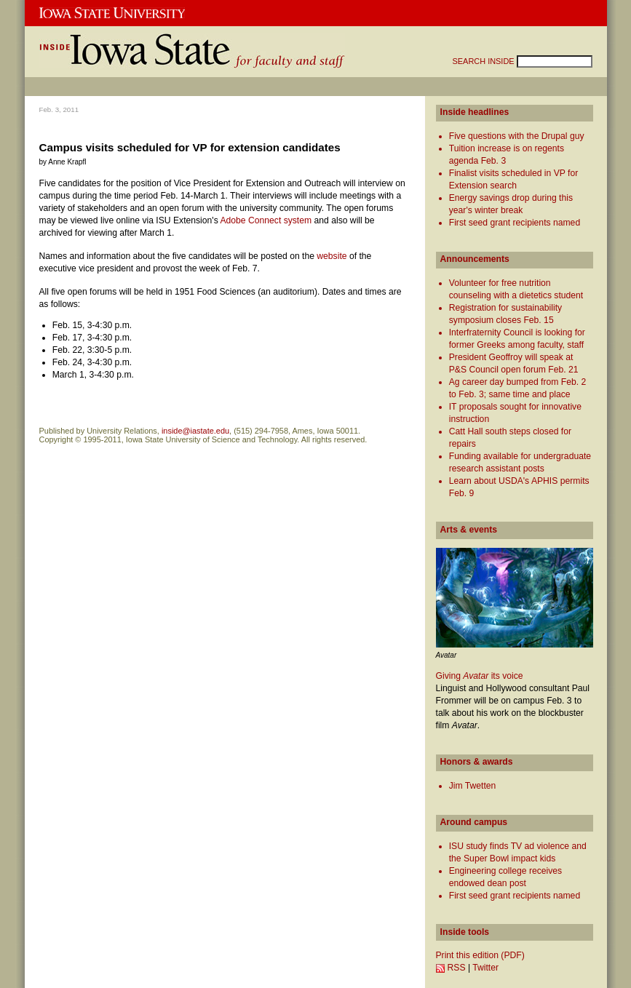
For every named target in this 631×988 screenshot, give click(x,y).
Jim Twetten (472, 786)
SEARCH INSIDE (485, 61)
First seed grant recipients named (514, 223)
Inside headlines (474, 112)
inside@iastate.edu (195, 430)
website (331, 256)
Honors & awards (476, 762)
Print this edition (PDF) (480, 955)
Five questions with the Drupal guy (516, 136)
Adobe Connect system (265, 220)
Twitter (485, 968)
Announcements (474, 259)
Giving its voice (479, 676)
